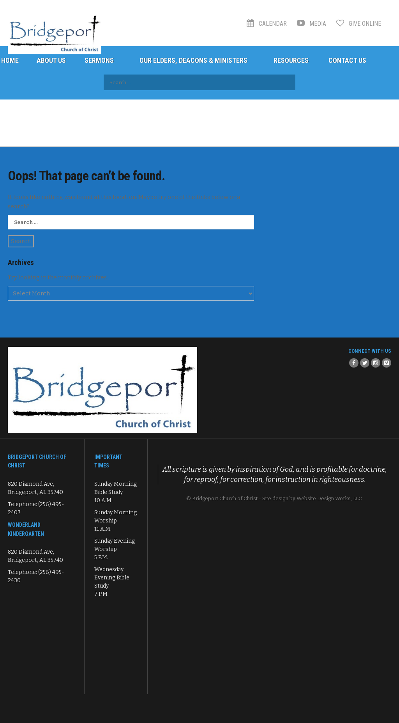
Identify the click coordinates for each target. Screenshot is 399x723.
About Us (51, 60)
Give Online (358, 23)
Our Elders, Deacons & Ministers (193, 60)
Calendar (267, 23)
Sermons (99, 60)
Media (311, 23)
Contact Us (347, 60)
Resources (291, 60)
